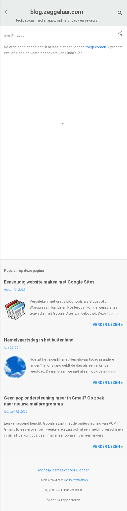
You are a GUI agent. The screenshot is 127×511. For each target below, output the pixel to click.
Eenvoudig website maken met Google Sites (49, 281)
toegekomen (95, 47)
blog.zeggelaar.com (56, 11)
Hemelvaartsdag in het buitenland (39, 339)
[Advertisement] (63, 216)
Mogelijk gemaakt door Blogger (63, 470)
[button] (120, 33)
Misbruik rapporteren (63, 500)
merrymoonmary (78, 480)
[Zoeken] (120, 13)
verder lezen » (108, 324)
